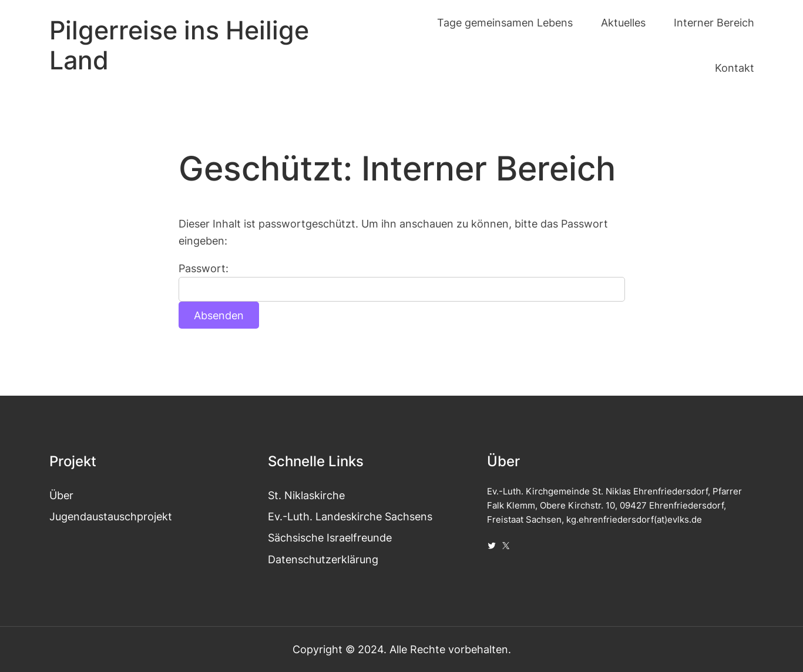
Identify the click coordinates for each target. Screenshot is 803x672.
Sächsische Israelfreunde (330, 537)
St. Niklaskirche (306, 495)
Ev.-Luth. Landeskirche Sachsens (350, 516)
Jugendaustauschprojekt (110, 516)
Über (61, 495)
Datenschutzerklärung (323, 559)
